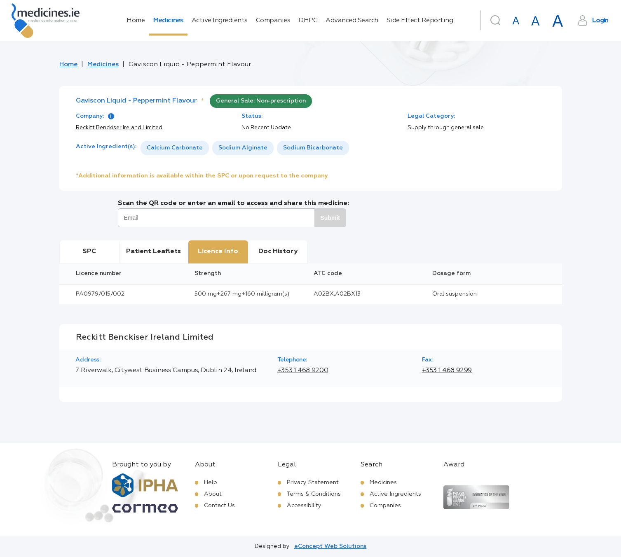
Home (136, 20)
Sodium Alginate (242, 148)
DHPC (307, 20)
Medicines (168, 20)
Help (210, 482)
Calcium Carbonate (175, 148)
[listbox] (245, 148)
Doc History (278, 251)
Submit (330, 217)
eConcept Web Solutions (330, 546)
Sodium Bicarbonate (313, 148)
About (213, 494)
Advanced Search (352, 20)
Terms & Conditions (314, 494)
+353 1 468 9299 (447, 370)
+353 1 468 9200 (302, 370)
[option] (175, 148)
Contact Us (219, 505)
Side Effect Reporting (420, 20)
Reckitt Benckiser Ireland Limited (119, 128)
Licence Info (218, 251)
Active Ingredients (220, 20)
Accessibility (304, 505)
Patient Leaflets (153, 251)
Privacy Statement (313, 482)
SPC (89, 251)
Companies (273, 20)
